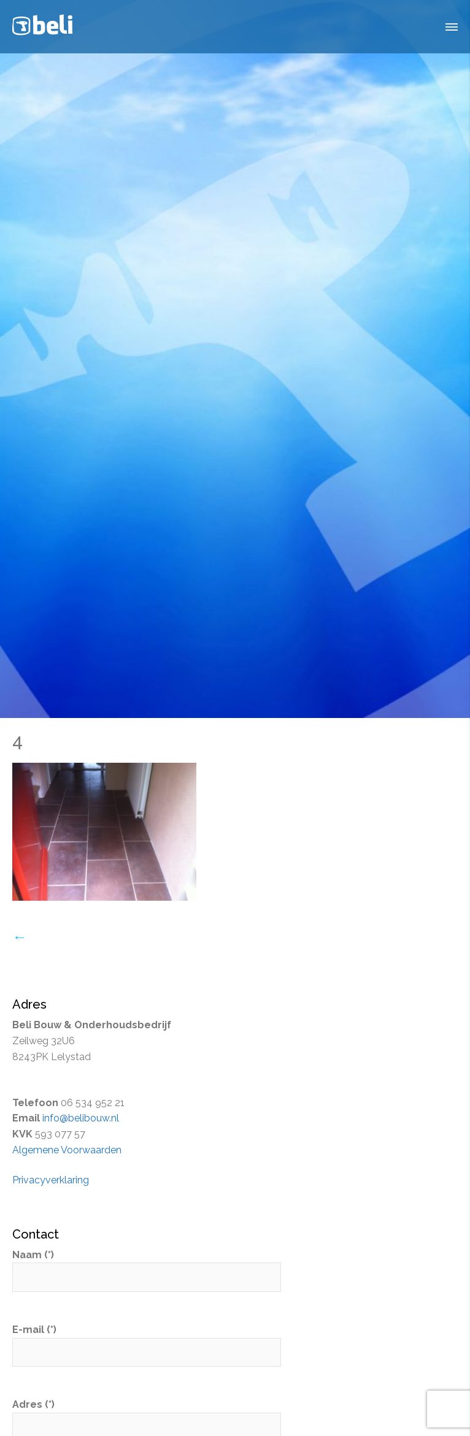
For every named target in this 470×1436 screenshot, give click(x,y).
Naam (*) (146, 1266)
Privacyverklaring (50, 1180)
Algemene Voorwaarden (66, 1150)
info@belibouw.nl (80, 1118)
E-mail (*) (146, 1341)
